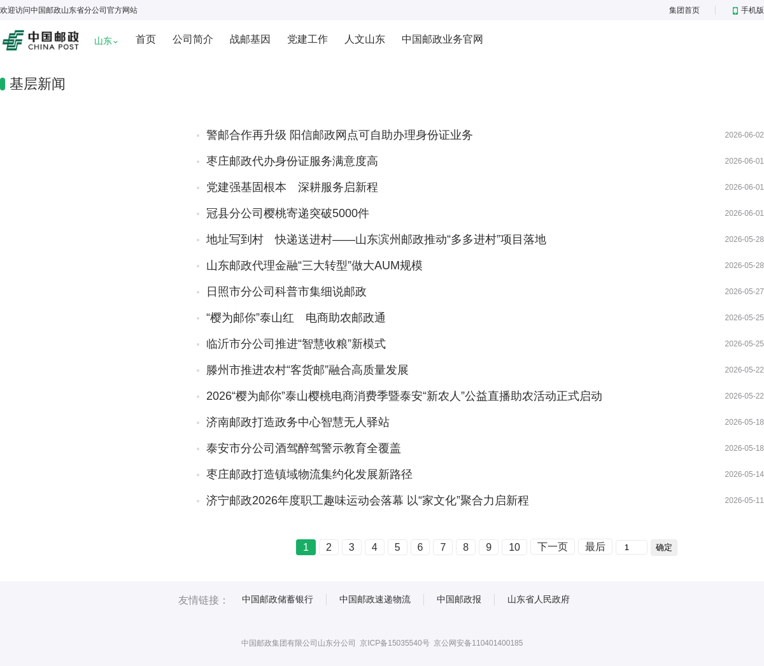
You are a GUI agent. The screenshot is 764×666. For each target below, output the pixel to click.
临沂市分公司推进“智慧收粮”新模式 (296, 343)
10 (514, 547)
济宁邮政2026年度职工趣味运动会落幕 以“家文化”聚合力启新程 (367, 500)
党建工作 (307, 39)
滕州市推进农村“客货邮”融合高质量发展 (307, 370)
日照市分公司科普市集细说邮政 (286, 291)
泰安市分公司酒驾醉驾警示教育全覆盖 (303, 448)
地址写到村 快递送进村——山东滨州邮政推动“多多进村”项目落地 (376, 239)
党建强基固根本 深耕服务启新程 (292, 187)
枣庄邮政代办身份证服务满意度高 (292, 161)
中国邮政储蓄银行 (277, 599)
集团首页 (684, 10)
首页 (146, 39)
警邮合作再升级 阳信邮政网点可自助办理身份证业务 (339, 135)
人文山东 (364, 39)
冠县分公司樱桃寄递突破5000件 (287, 213)
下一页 (552, 546)
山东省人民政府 (538, 599)
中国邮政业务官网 (442, 39)
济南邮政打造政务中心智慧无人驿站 (298, 422)
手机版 (748, 10)
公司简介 (193, 39)
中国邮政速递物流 (375, 599)
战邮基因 (250, 39)
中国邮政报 (459, 599)
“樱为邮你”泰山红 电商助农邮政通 (296, 317)
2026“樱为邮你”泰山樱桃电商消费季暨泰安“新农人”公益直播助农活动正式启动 (404, 396)
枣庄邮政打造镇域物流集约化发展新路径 (309, 474)
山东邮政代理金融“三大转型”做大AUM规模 (314, 265)
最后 (595, 546)
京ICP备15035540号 (394, 643)
